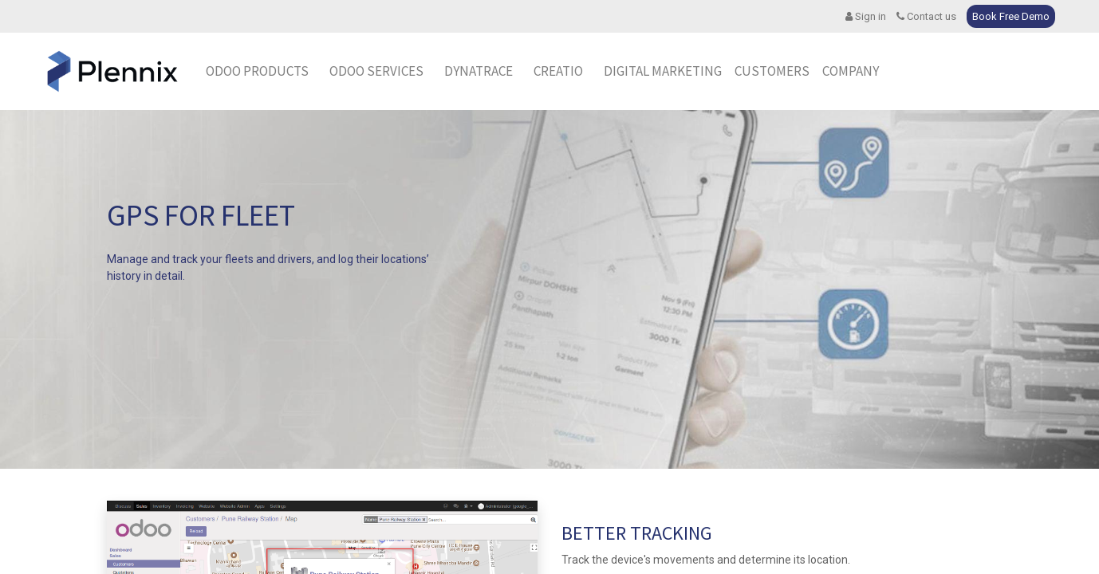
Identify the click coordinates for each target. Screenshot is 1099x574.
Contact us (926, 16)
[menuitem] (478, 71)
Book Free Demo (1011, 16)
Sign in (865, 16)
